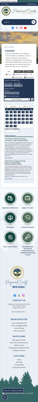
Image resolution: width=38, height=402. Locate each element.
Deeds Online (19, 345)
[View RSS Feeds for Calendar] (31, 74)
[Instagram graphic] (21, 27)
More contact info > (19, 312)
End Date (17, 83)
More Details (8, 158)
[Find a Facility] (17, 77)
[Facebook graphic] (12, 27)
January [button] (13, 106)
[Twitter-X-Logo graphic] (17, 27)
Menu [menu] (6, 4)
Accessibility (19, 365)
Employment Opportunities (19, 348)
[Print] (8, 74)
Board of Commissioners (19, 343)
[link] (32, 4)
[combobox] (8, 85)
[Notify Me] (28, 77)
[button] (33, 22)
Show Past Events (12, 96)
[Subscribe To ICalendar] (20, 74)
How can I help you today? (12, 391)
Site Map (19, 362)
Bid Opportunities (19, 340)
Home (5, 47)
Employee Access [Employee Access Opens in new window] (19, 350)
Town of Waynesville (19, 323)
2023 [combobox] (24, 106)
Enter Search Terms (9, 90)
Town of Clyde (19, 328)
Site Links (19, 356)
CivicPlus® (29, 393)
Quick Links (19, 336)
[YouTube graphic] (25, 27)
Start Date (8, 83)
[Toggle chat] (5, 397)
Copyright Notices (19, 367)
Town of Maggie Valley (19, 326)
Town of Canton (19, 331)
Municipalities (19, 319)
